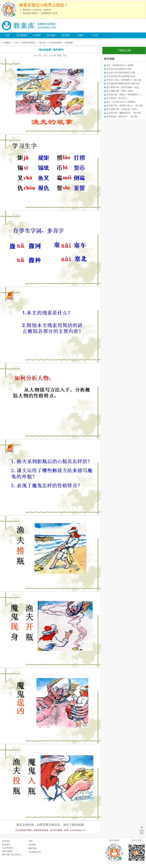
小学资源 (36, 35)
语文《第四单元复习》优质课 (120, 65)
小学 (16, 43)
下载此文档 (124, 50)
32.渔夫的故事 (55, 43)
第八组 (42, 43)
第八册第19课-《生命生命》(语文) (122, 109)
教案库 (8, 43)
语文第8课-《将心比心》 (118, 98)
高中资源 (66, 35)
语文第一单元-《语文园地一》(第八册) (124, 80)
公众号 (95, 35)
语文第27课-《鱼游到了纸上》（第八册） (125, 105)
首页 (7, 35)
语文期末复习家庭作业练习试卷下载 (123, 84)
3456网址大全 (35, 852)
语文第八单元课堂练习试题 (119, 69)
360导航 (32, 845)
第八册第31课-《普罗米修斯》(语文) (123, 87)
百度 (31, 841)
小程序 (80, 35)
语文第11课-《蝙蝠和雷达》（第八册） (124, 113)
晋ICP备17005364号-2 (11, 855)
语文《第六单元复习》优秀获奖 (121, 102)
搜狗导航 (33, 848)
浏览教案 (69, 43)
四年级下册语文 (28, 43)
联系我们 (6, 841)
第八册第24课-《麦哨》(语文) (120, 91)
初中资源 (51, 35)
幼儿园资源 (22, 35)
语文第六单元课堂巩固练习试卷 (121, 73)
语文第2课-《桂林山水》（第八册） (123, 116)
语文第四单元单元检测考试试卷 (121, 76)
